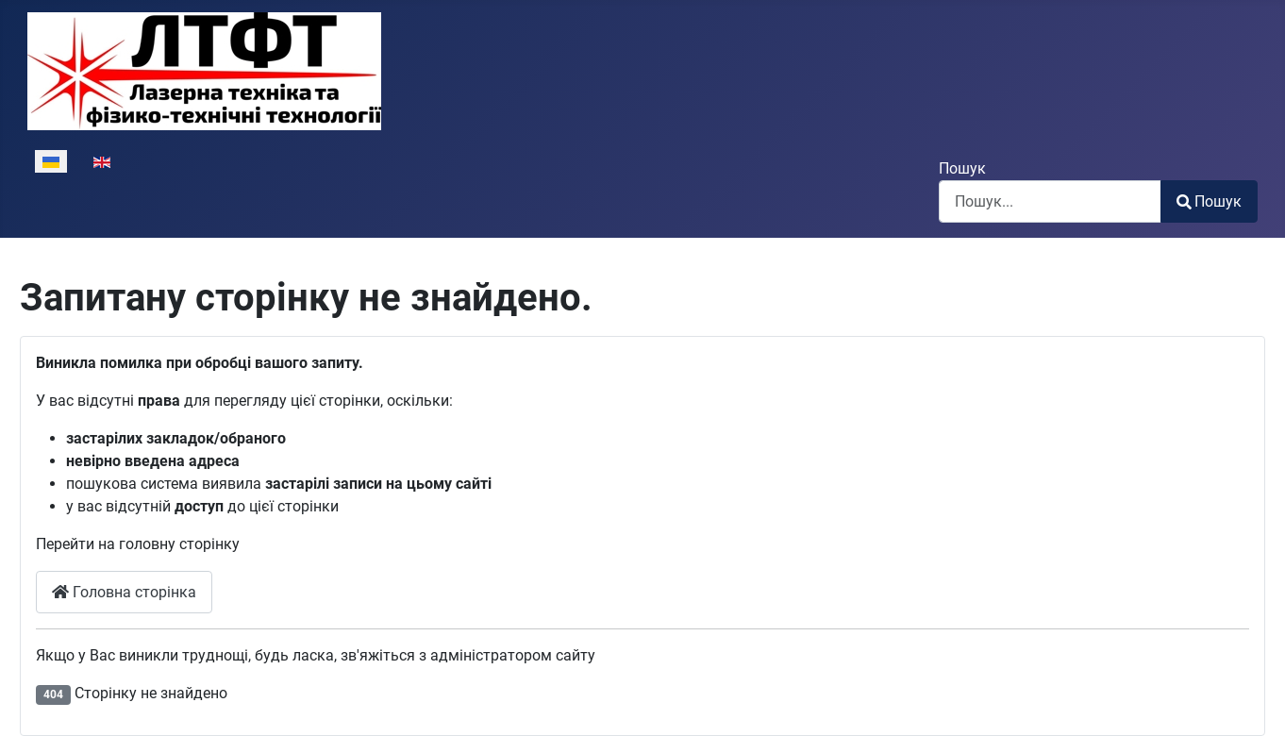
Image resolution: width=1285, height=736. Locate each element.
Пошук (962, 168)
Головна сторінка (124, 592)
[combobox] (1050, 201)
